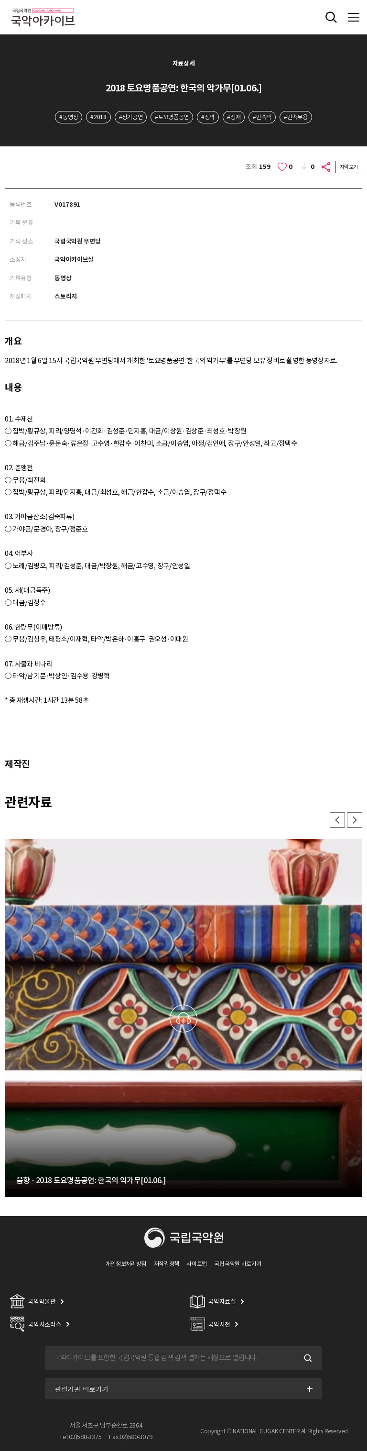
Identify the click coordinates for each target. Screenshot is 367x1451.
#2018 (98, 117)
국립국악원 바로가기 (237, 1263)
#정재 (233, 117)
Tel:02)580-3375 (80, 1437)
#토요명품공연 (172, 117)
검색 (307, 1358)
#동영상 (68, 117)
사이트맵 (196, 1263)
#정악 (208, 117)
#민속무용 (295, 117)
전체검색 (331, 17)
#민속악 (262, 117)
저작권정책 (166, 1263)
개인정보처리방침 (126, 1263)
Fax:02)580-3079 (130, 1437)
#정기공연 (130, 117)
